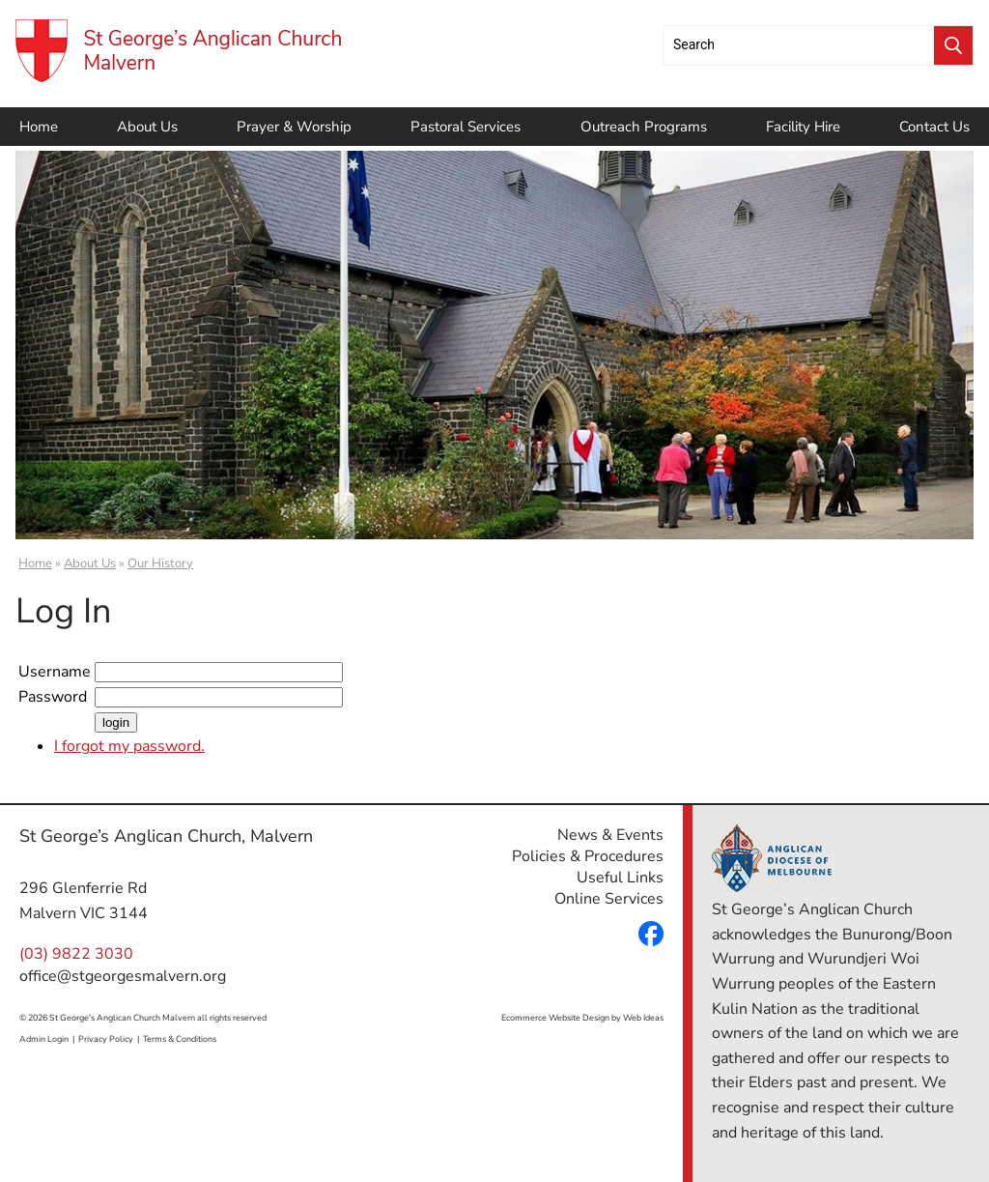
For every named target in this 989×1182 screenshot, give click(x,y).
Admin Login (44, 1039)
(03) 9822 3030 (76, 954)
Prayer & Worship (294, 126)
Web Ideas (643, 1017)
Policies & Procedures (588, 856)
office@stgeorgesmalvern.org (122, 976)
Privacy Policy (105, 1039)
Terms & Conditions (179, 1039)
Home (38, 126)
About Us (147, 126)
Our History (160, 563)
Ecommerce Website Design (555, 1017)
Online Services (609, 898)
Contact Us (934, 126)
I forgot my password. (129, 746)
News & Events (610, 835)
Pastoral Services (465, 126)
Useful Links (620, 877)
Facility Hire (803, 126)
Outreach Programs (643, 126)
